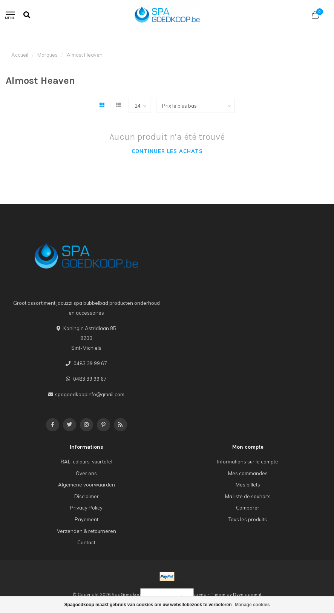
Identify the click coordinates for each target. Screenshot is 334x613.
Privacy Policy (86, 508)
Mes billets (248, 485)
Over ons (86, 473)
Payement (86, 519)
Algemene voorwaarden (86, 485)
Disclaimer (86, 496)
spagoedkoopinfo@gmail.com (89, 394)
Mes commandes (248, 473)
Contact (86, 542)
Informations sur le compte (247, 462)
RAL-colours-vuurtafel (86, 462)
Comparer (247, 508)
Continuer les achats (167, 151)
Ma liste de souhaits (248, 496)
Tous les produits (247, 519)
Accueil (19, 55)
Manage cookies (252, 604)
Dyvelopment (247, 594)
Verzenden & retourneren (86, 531)
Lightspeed (194, 594)
